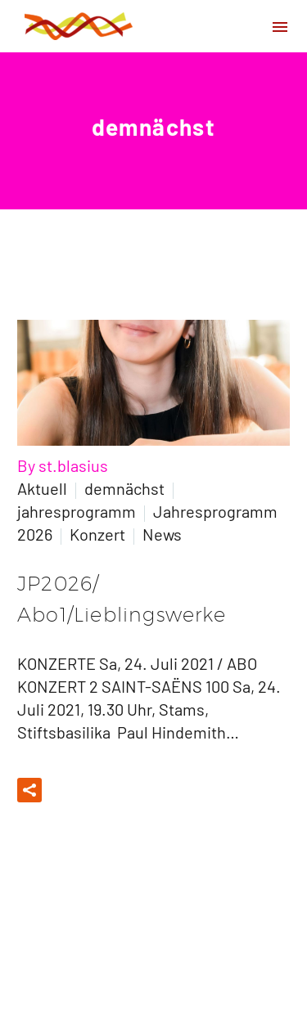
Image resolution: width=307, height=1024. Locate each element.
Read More (107, 790)
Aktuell (42, 488)
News (162, 534)
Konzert (97, 534)
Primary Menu (280, 27)
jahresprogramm (76, 511)
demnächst (124, 488)
